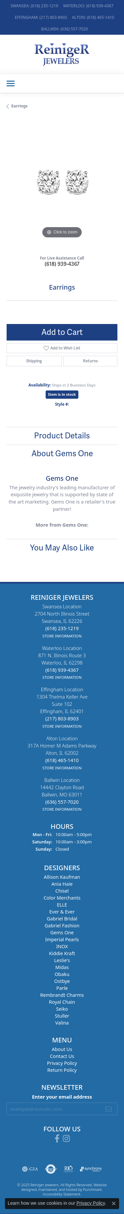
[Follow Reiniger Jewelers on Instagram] (66, 1139)
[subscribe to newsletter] (108, 1109)
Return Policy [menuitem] (62, 1070)
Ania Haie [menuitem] (61, 884)
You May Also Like (62, 548)
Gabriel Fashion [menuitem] (62, 926)
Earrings (19, 106)
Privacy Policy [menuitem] (62, 1063)
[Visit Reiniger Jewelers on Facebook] (57, 1139)
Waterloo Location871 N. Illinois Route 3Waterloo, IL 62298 (62, 662)
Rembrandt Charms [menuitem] (62, 995)
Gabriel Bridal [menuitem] (62, 919)
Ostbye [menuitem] (62, 981)
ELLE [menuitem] (62, 905)
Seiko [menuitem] (62, 1009)
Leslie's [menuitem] (62, 960)
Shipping (34, 361)
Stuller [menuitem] (62, 1016)
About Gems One (62, 453)
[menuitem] (30, 1169)
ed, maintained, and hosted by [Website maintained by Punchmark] (57, 1189)
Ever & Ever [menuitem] (62, 912)
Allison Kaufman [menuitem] (62, 877)
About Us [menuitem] (62, 1049)
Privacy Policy (90, 1203)
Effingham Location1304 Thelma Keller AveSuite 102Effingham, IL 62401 (62, 707)
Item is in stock (62, 394)
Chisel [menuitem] (61, 891)
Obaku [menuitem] (62, 974)
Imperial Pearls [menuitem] (62, 940)
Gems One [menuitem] (62, 933)
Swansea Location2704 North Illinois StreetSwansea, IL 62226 (62, 621)
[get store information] (61, 635)
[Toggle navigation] (10, 83)
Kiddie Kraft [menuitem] (62, 954)
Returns (90, 361)
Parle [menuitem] (62, 988)
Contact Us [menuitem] (62, 1056)
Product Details (62, 435)
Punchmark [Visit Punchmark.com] (92, 1189)
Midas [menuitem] (62, 967)
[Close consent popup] (114, 1203)
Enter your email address (62, 1096)
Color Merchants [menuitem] (62, 898)
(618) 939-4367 (62, 264)
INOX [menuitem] (62, 947)
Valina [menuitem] (62, 1023)
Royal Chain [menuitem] (62, 1002)
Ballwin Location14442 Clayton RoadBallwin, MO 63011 (62, 794)
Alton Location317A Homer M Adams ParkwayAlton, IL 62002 (61, 753)
